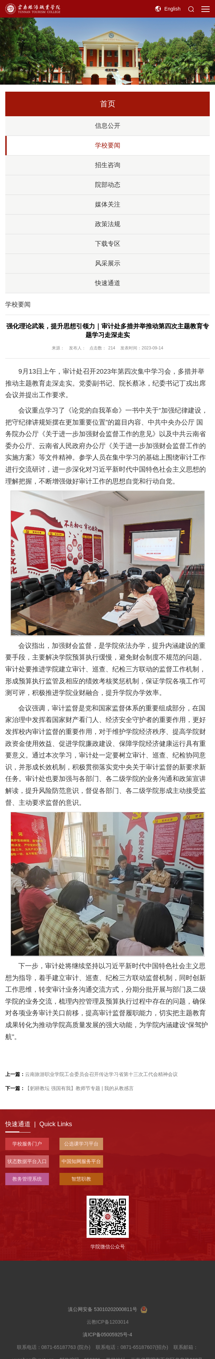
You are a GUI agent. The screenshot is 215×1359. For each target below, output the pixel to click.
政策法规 (107, 224)
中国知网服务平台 (81, 1161)
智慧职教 (81, 1179)
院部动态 (107, 184)
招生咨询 (107, 165)
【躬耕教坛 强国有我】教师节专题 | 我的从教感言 (69, 1088)
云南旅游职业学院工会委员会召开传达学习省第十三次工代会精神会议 (91, 1074)
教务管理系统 (27, 1179)
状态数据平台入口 (27, 1161)
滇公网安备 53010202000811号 (107, 1324)
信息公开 (107, 125)
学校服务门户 (27, 1144)
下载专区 (107, 243)
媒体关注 (107, 204)
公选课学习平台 (81, 1144)
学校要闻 (107, 145)
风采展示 (107, 263)
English (172, 9)
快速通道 (107, 283)
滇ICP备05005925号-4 (107, 1350)
